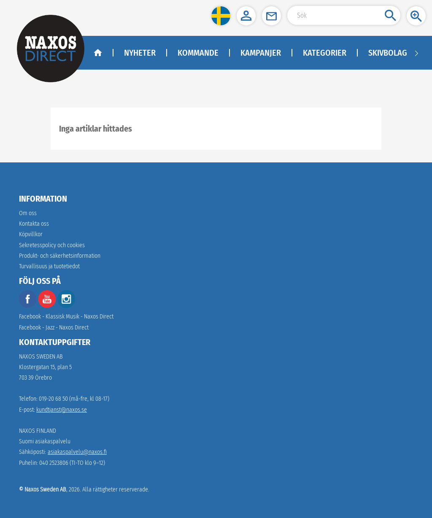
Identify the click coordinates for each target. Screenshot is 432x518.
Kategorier (324, 53)
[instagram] (66, 306)
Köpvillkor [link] (31, 234)
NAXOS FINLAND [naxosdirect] (37, 430)
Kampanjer (260, 53)
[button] (220, 15)
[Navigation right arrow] (416, 53)
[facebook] (28, 306)
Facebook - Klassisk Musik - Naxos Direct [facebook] (66, 316)
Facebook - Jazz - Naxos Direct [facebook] (54, 327)
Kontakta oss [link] (34, 223)
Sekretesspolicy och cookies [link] (52, 245)
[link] (59, 255)
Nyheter (140, 53)
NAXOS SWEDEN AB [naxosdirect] (41, 356)
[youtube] (47, 306)
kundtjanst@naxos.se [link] (61, 409)
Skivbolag (387, 53)
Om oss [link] (28, 213)
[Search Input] (343, 15)
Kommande (198, 53)
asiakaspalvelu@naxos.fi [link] (77, 452)
